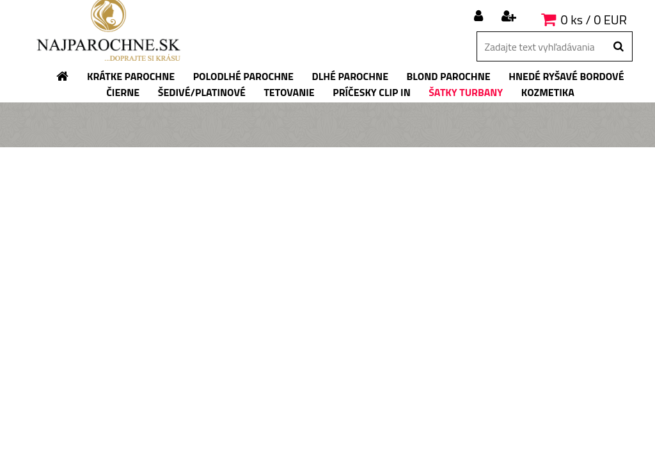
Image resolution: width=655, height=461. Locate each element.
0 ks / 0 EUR (594, 19)
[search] (618, 47)
